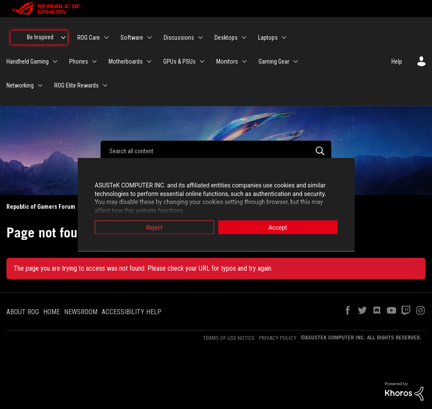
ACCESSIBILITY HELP (132, 312)
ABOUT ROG (22, 312)
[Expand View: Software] (149, 38)
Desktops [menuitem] (226, 37)
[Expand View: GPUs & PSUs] (202, 61)
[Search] (216, 150)
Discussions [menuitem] (179, 37)
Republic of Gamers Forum (40, 206)
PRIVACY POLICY (278, 338)
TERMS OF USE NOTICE (229, 338)
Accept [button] (277, 227)
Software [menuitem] (131, 37)
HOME (51, 312)
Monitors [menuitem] (227, 61)
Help (396, 61)
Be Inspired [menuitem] (40, 37)
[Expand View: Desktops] (244, 38)
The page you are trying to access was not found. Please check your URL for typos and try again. (143, 268)
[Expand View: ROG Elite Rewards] (105, 85)
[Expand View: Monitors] (244, 61)
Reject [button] (154, 227)
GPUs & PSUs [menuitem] (179, 61)
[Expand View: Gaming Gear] (295, 61)
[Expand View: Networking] (40, 85)
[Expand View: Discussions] (200, 38)
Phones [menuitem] (78, 61)
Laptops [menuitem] (268, 37)
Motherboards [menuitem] (126, 61)
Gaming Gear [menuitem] (274, 61)
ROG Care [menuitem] (88, 37)
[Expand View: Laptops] (284, 38)
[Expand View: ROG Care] (106, 38)
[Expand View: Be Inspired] (63, 37)
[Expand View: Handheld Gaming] (55, 61)
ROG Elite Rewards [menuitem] (76, 85)
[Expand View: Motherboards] (149, 61)
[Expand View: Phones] (94, 61)
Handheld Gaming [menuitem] (27, 61)
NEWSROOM (80, 312)
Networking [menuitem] (20, 85)
